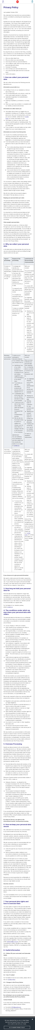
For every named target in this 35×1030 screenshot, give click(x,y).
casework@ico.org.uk (12, 941)
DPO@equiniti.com (16, 1007)
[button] (3, 1)
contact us (16, 445)
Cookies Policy (11, 979)
